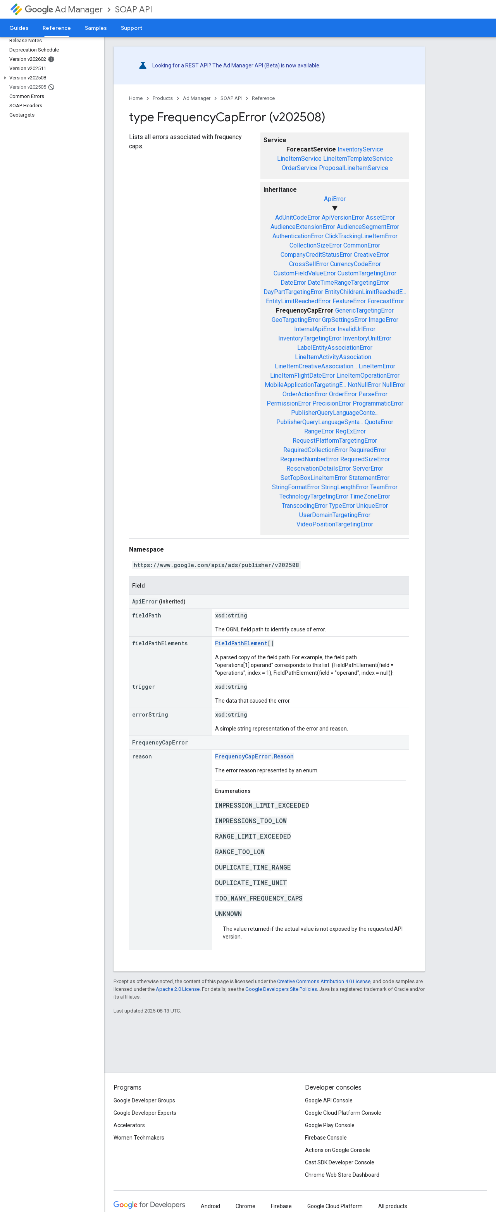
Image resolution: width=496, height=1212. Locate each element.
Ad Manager (64, 9)
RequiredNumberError (309, 459)
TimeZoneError (370, 496)
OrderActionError (304, 394)
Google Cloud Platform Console (343, 1113)
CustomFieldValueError (305, 273)
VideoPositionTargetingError (334, 524)
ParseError (373, 394)
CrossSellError (309, 264)
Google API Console (329, 1100)
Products (163, 98)
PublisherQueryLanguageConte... (335, 412)
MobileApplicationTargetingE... (305, 385)
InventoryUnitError (367, 338)
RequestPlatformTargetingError (335, 440)
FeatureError (349, 301)
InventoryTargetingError (309, 338)
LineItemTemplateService (358, 158)
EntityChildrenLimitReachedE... (365, 292)
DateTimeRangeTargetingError (348, 282)
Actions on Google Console (337, 1150)
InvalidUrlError (356, 329)
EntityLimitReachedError (298, 301)
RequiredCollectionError (315, 450)
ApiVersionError (343, 217)
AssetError (380, 217)
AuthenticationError (298, 236)
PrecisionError (331, 403)
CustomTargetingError (367, 273)
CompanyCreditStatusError (316, 254)
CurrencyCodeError (355, 264)
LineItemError (376, 366)
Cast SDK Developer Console (339, 1162)
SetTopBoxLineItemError (314, 477)
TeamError (384, 487)
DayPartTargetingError (293, 292)
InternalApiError (315, 329)
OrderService (299, 168)
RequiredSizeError (365, 459)
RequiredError (367, 450)
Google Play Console (330, 1125)
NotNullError (364, 385)
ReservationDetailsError (318, 468)
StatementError (369, 477)
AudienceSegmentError (368, 226)
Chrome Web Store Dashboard (342, 1175)
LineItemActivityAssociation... (335, 357)
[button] (50, 78)
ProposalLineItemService (353, 168)
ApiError (335, 199)
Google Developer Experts (145, 1113)
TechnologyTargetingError (313, 496)
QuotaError (379, 422)
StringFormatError (296, 487)
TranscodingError (304, 505)
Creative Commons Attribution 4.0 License (323, 981)
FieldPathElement (241, 643)
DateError (293, 282)
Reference (263, 98)
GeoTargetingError (296, 319)
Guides (19, 27)
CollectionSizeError (315, 245)
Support (131, 27)
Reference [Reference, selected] (57, 27)
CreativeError (371, 254)
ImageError (383, 319)
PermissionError (289, 403)
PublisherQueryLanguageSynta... (319, 422)
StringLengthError (345, 487)
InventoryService (360, 149)
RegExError (351, 431)
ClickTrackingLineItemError (361, 236)
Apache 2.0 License (178, 989)
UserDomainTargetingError (334, 515)
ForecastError (385, 301)
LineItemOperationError (368, 375)
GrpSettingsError (344, 319)
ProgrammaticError (378, 403)
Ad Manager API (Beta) (251, 65)
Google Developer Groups (144, 1100)
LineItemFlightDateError (302, 375)
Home (136, 98)
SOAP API (133, 9)
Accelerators (129, 1125)
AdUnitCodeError (297, 217)
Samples (96, 27)
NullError (393, 385)
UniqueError (372, 505)
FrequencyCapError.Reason (254, 756)
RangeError (319, 431)
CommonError (361, 245)
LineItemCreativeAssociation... (316, 366)
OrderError (343, 394)
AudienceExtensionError (302, 226)
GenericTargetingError (364, 310)
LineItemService (299, 158)
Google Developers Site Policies (281, 989)
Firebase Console (326, 1138)
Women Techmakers (139, 1138)
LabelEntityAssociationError (334, 347)
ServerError (368, 468)
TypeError (342, 505)
